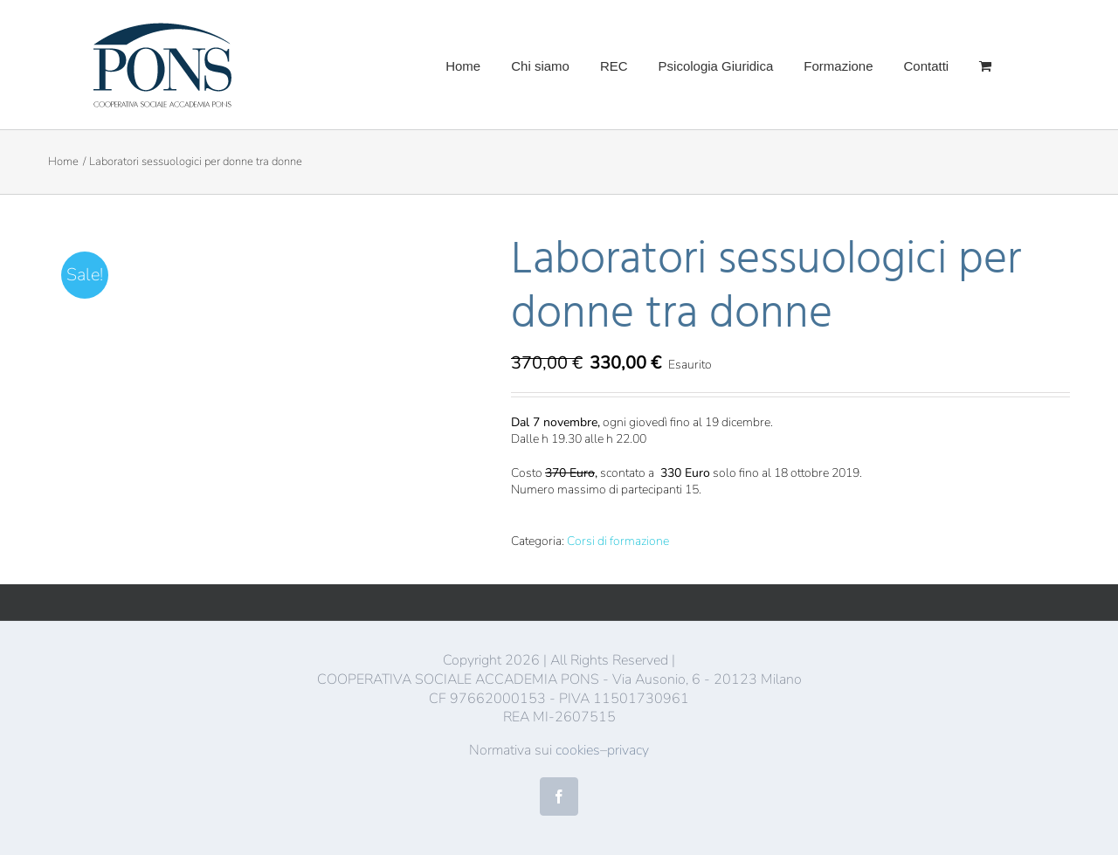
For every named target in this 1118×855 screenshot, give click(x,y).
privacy (628, 750)
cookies (578, 750)
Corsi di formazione (618, 541)
